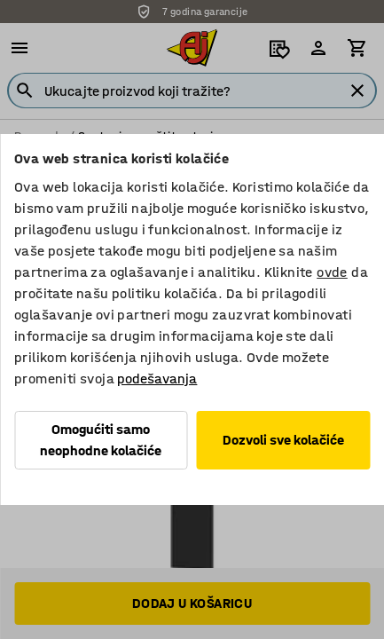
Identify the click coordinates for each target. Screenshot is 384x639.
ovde (332, 272)
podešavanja (157, 378)
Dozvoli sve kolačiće (283, 439)
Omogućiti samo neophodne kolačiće (100, 440)
